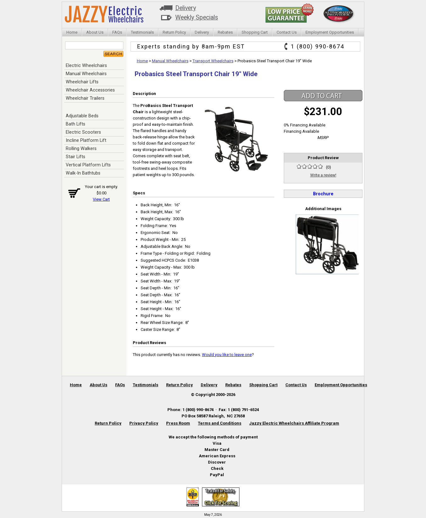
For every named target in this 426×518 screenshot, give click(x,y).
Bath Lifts (75, 123)
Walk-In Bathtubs (83, 172)
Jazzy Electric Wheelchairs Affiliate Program (294, 423)
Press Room (178, 423)
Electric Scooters (83, 132)
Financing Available (301, 131)
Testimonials (142, 32)
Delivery (185, 8)
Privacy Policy (143, 423)
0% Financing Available (304, 125)
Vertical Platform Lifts (88, 164)
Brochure (323, 193)
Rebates (225, 32)
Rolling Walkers (81, 148)
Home (71, 32)
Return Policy (174, 32)
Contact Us (287, 32)
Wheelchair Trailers (85, 98)
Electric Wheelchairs (86, 65)
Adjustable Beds (82, 115)
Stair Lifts (75, 156)
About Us (95, 32)
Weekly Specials (196, 17)
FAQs (117, 32)
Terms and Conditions (219, 423)
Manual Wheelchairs (86, 73)
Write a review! (323, 175)
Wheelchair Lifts (82, 81)
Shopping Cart (255, 32)
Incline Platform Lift (86, 140)
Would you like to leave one (227, 354)
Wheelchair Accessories (90, 89)
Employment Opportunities (329, 32)
